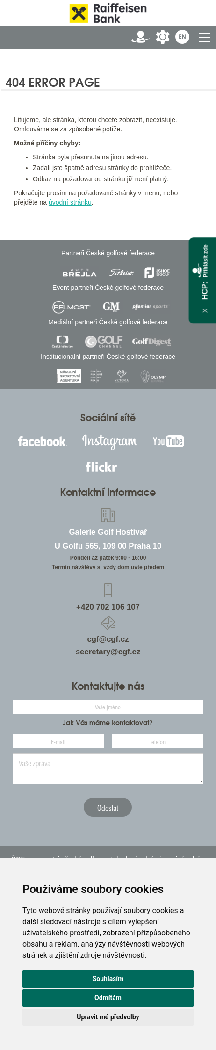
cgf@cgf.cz (108, 639)
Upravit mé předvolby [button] (108, 1017)
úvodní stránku (70, 202)
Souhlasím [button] (108, 978)
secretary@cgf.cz (108, 651)
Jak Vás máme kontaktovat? (108, 723)
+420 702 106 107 (108, 607)
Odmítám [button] (108, 998)
